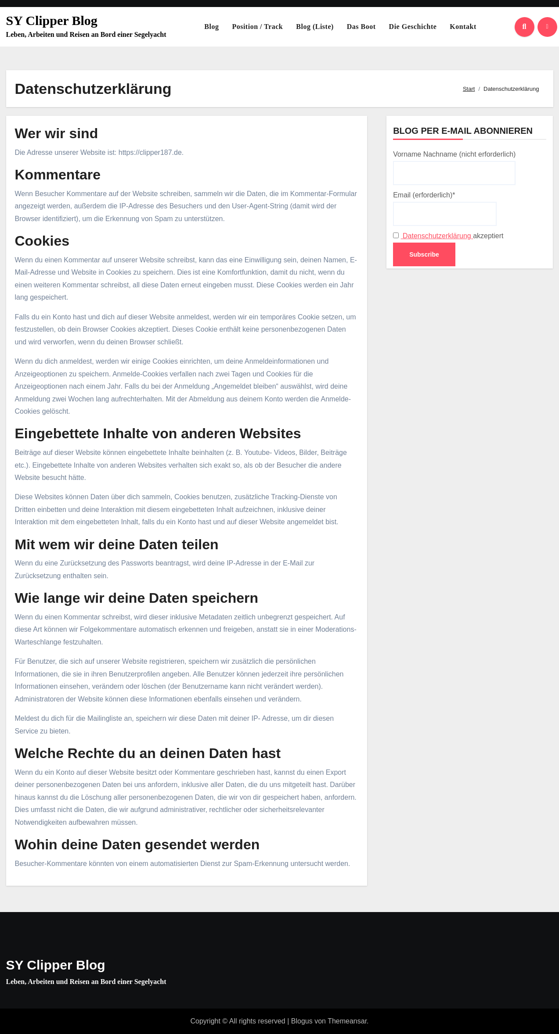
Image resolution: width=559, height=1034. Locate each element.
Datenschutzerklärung (437, 236)
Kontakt (463, 26)
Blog (211, 26)
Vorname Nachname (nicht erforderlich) (454, 167)
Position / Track (257, 26)
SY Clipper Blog (51, 20)
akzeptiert (448, 236)
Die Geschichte (413, 26)
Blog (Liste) (315, 26)
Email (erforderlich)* (445, 208)
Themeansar (347, 1021)
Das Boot (361, 26)
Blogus (302, 1021)
